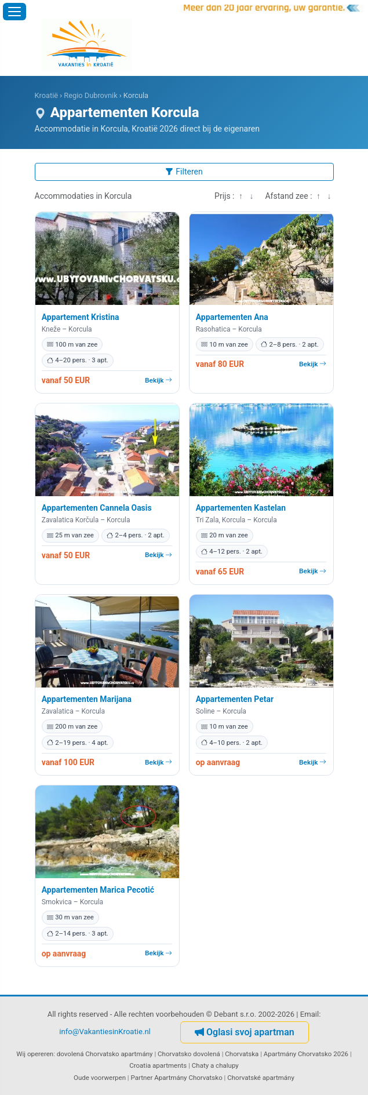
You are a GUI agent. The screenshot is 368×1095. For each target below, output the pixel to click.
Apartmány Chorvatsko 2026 (306, 1054)
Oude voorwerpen (100, 1078)
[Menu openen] (14, 11)
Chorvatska (241, 1054)
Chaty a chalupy (215, 1065)
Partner (142, 1078)
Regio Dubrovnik (90, 95)
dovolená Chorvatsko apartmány (105, 1054)
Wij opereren (34, 1054)
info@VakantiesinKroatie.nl (105, 1031)
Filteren (183, 171)
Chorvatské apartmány (260, 1078)
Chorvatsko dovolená (189, 1054)
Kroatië (47, 95)
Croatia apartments (158, 1065)
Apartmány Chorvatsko (188, 1078)
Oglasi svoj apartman (244, 1032)
